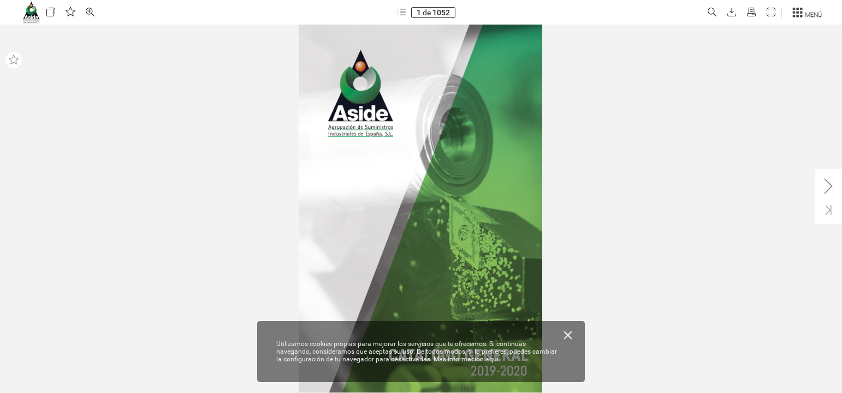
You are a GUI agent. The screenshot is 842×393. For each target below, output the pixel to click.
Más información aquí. (467, 359)
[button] (51, 12)
